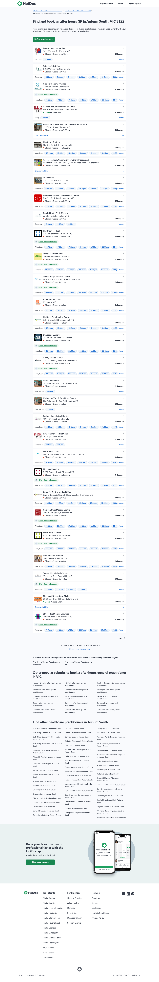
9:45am (72, 100)
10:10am (71, 630)
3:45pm (116, 206)
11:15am (60, 224)
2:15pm (105, 153)
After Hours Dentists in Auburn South (47, 728)
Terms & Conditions (100, 913)
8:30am (72, 310)
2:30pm (116, 153)
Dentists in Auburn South (74, 728)
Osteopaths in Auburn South (108, 728)
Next (121, 638)
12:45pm (104, 270)
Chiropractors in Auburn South (44, 794)
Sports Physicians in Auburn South (110, 796)
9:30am (83, 247)
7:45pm (45, 118)
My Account (48, 948)
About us (96, 898)
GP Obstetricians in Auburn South (78, 776)
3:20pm (82, 77)
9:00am (49, 100)
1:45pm (94, 153)
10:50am (115, 630)
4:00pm (116, 328)
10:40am (60, 445)
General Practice (74, 898)
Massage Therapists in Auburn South (79, 780)
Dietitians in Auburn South (75, 745)
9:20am (60, 463)
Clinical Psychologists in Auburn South (47, 798)
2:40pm (71, 77)
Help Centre (48, 953)
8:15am (60, 310)
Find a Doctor (49, 898)
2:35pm (60, 77)
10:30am (94, 100)
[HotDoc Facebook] (123, 894)
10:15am (83, 100)
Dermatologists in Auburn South (77, 737)
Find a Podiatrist (50, 913)
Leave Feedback (50, 958)
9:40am (82, 463)
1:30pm (83, 153)
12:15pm (71, 153)
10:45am (105, 100)
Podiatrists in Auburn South (107, 761)
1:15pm (93, 189)
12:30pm (47, 59)
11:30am (48, 189)
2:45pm (105, 206)
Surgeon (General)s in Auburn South (110, 807)
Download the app (40, 862)
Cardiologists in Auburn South (44, 790)
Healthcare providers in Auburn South (111, 818)
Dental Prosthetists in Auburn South (47, 815)
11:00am (116, 100)
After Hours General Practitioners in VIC (78, 11)
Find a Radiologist (51, 943)
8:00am (49, 310)
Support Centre (74, 923)
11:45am (60, 189)
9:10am (49, 463)
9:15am (60, 100)
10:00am (94, 247)
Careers (95, 903)
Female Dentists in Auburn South (45, 770)
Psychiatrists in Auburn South (108, 765)
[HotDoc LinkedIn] (128, 894)
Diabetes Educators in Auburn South (79, 741)
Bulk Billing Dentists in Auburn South (47, 733)
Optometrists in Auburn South (76, 808)
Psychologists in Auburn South (108, 770)
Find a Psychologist (51, 923)
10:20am (104, 463)
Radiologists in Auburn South (108, 774)
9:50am (49, 445)
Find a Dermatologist (52, 938)
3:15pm (105, 328)
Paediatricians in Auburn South (108, 733)
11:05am (83, 351)
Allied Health (73, 903)
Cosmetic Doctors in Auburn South (46, 802)
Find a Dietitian (49, 928)
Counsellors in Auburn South (44, 807)
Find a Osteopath (50, 933)
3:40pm (105, 77)
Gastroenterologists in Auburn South (79, 767)
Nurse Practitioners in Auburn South (79, 791)
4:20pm (116, 77)
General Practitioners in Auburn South (79, 771)
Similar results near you (79, 649)
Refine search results (43, 39)
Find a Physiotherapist (52, 908)
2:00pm (105, 374)
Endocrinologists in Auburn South (77, 756)
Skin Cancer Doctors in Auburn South (111, 785)
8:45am (49, 247)
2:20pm (49, 77)
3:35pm (93, 77)
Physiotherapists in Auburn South (109, 750)
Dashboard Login (74, 918)
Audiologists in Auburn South (44, 786)
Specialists (72, 913)
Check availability (79, 135)
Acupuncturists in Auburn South (45, 781)
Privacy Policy (98, 918)
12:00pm (71, 206)
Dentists (71, 908)
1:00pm (116, 270)
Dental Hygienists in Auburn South (46, 811)
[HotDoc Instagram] (132, 894)
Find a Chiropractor (51, 918)
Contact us (96, 908)
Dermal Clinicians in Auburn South (78, 733)
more (121, 59)
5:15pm (50, 392)
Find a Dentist (49, 903)
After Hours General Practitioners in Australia (47, 11)
